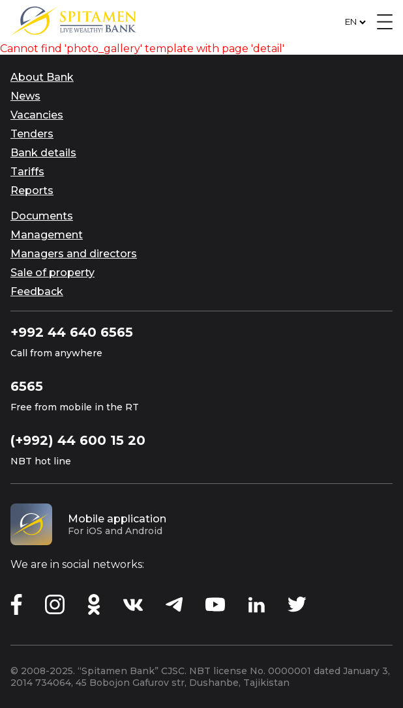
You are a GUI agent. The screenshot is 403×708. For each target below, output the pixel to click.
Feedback (36, 291)
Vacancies (36, 115)
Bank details (43, 153)
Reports (31, 190)
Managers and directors (73, 254)
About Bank (42, 77)
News (25, 96)
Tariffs (27, 171)
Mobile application (117, 519)
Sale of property (52, 272)
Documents (41, 216)
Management (46, 235)
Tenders (31, 134)
